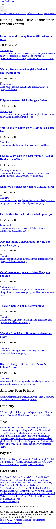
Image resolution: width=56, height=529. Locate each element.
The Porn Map (26, 488)
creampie (35, 114)
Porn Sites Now (31, 490)
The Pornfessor (14, 496)
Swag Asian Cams (40, 396)
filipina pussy (19, 435)
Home (3, 13)
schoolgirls (24, 58)
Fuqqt (40, 480)
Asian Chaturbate (8, 396)
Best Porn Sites (17, 490)
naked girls (30, 86)
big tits (14, 381)
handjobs (38, 289)
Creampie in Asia (26, 459)
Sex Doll (14, 480)
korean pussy (39, 173)
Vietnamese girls (8, 287)
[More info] (1, 48)
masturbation (36, 438)
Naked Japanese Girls (36, 482)
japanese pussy (18, 86)
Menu (3, 10)
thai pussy (39, 203)
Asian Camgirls (22, 477)
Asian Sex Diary (8, 459)
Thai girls (4, 142)
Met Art (40, 462)
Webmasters (50, 13)
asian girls (30, 53)
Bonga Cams (30, 399)
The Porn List (29, 493)
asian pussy (5, 86)
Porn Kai (43, 490)
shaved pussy (35, 58)
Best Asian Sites (12, 499)
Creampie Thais (44, 459)
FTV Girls (16, 462)
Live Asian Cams (17, 482)
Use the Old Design (9, 501)
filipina (43, 114)
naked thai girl (34, 258)
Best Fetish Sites (15, 493)
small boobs (48, 58)
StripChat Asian (24, 396)
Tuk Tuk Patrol (36, 464)
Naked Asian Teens (31, 496)
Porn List (21, 13)
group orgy (32, 56)
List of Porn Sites (41, 488)
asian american (18, 53)
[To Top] (1, 528)
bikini (13, 258)
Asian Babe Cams (15, 399)
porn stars (14, 58)
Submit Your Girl (35, 13)
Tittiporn (9, 464)
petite (7, 58)
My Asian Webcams (29, 485)
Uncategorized (24, 415)
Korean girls (18, 170)
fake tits (35, 200)
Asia (8, 1)
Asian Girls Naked (38, 477)
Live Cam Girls (43, 493)
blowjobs (9, 56)
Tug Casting (21, 464)
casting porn (13, 433)
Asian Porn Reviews (27, 480)
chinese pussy (20, 56)
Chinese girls (6, 50)
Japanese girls (6, 84)
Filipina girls (6, 111)
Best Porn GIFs (7, 477)
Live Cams (11, 13)
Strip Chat (15, 485)
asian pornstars (43, 53)
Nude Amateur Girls (9, 488)
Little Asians (29, 462)
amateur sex (5, 53)
